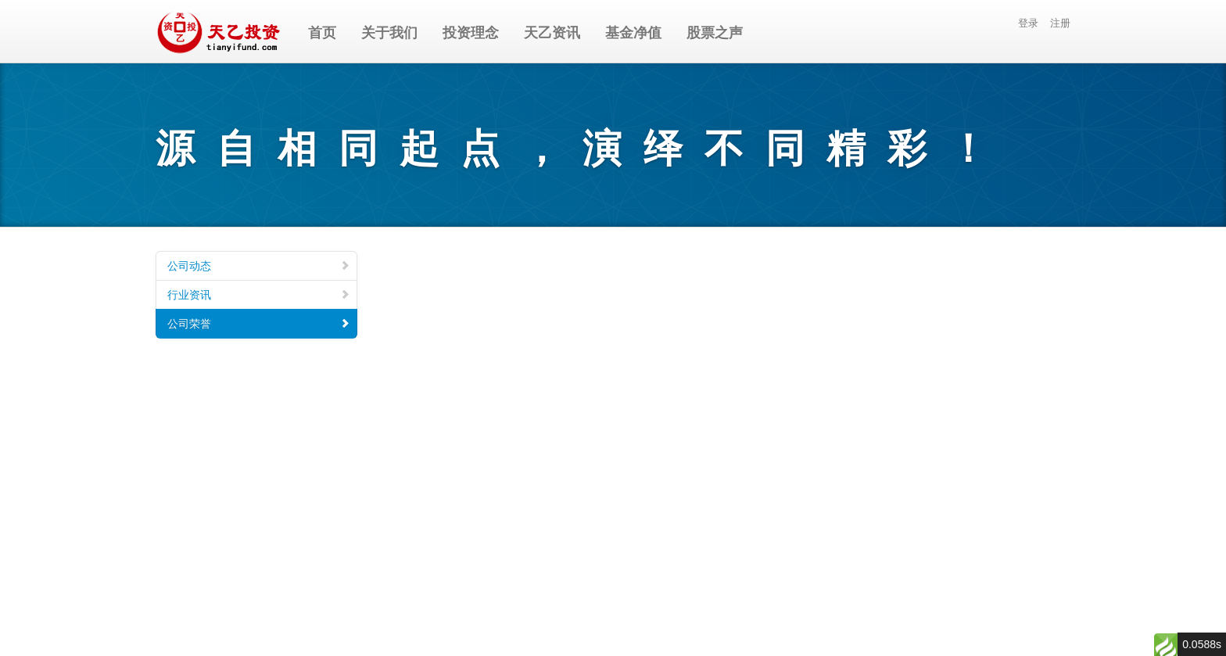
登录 (1028, 23)
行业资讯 (258, 295)
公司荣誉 (258, 323)
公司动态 (258, 266)
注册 (1060, 23)
